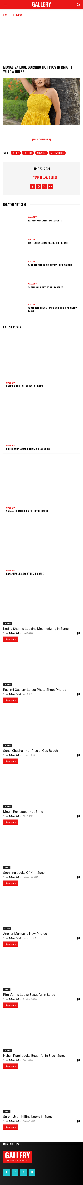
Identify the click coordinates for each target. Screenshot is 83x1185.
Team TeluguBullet (12, 694)
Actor (16, 153)
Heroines (17, 14)
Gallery (32, 217)
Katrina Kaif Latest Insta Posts (45, 220)
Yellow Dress (57, 153)
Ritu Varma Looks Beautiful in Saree (29, 995)
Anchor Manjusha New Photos (25, 934)
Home (6, 14)
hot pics (28, 153)
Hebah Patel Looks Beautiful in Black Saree (34, 1056)
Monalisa (41, 153)
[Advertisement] (41, 40)
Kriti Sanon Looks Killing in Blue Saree (49, 242)
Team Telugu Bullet (45, 177)
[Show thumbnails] (41, 139)
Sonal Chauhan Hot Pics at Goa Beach (30, 751)
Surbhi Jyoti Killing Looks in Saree (28, 1117)
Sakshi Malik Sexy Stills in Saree (45, 287)
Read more (10, 639)
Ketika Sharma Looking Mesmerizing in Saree (36, 629)
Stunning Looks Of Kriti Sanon (24, 873)
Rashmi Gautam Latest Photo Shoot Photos (34, 690)
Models (7, 928)
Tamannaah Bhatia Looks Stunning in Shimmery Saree (52, 309)
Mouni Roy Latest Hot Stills (23, 812)
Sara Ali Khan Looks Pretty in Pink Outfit (50, 265)
